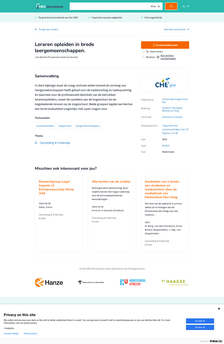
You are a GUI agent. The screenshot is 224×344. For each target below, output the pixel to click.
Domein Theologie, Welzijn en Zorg (172, 109)
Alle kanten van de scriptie (111, 181)
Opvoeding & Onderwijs (51, 214)
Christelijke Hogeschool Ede (175, 100)
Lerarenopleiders (45, 125)
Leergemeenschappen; (87, 125)
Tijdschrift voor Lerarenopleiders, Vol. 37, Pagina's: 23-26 (175, 129)
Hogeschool (64, 125)
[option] (165, 83)
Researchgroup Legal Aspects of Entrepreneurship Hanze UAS (56, 187)
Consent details (11, 333)
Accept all (200, 321)
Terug (48, 29)
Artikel (165, 145)
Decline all (200, 327)
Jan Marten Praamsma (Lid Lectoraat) (56, 57)
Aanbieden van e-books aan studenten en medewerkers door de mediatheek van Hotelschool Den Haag (162, 189)
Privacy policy (30, 333)
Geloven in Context (172, 116)
